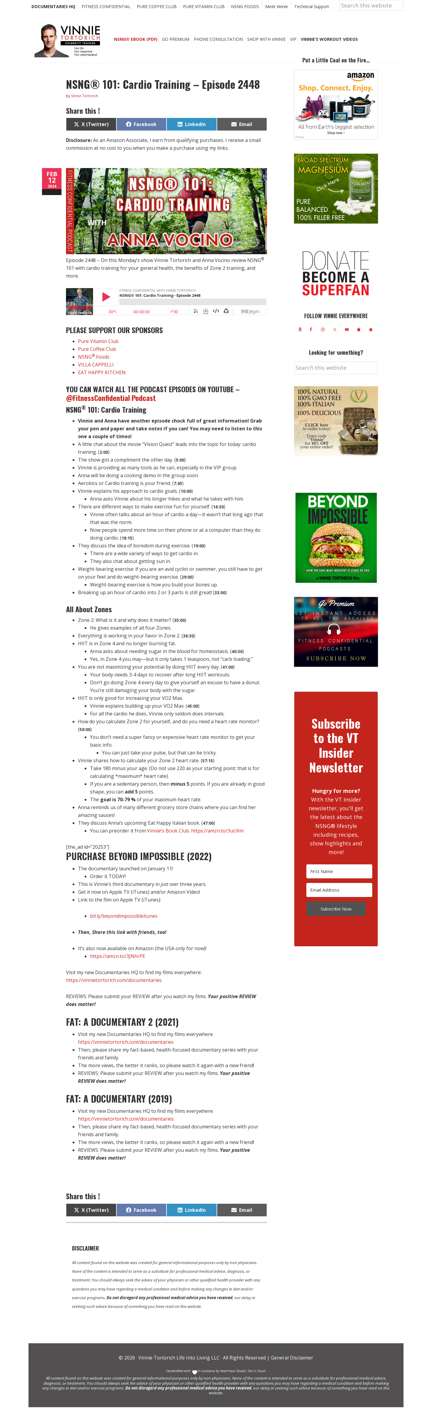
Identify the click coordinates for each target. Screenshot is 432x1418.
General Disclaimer (291, 1368)
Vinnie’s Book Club (168, 841)
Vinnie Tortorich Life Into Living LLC (179, 1368)
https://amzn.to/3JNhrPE (117, 967)
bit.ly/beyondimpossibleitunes (124, 926)
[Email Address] (339, 901)
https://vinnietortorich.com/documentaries (114, 991)
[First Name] (339, 882)
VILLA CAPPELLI (96, 375)
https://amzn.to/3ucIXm (217, 841)
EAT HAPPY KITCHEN (102, 383)
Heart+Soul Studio (232, 1382)
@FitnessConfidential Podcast (112, 408)
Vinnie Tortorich (69, 51)
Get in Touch (257, 1382)
